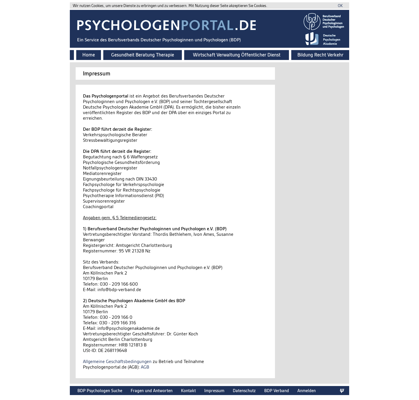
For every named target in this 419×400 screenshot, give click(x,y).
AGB (145, 367)
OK (340, 5)
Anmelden (306, 390)
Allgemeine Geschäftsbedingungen (117, 361)
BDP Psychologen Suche (99, 390)
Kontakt (188, 390)
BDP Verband (276, 390)
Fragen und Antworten (152, 390)
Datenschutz (244, 390)
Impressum (214, 390)
